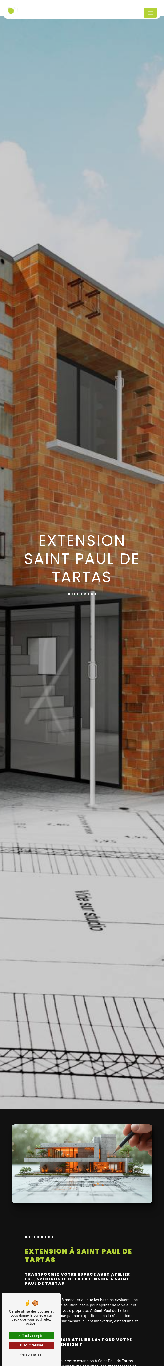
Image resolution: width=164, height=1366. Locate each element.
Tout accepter (31, 1336)
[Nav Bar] (150, 13)
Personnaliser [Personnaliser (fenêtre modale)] (31, 1354)
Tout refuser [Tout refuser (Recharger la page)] (31, 1345)
